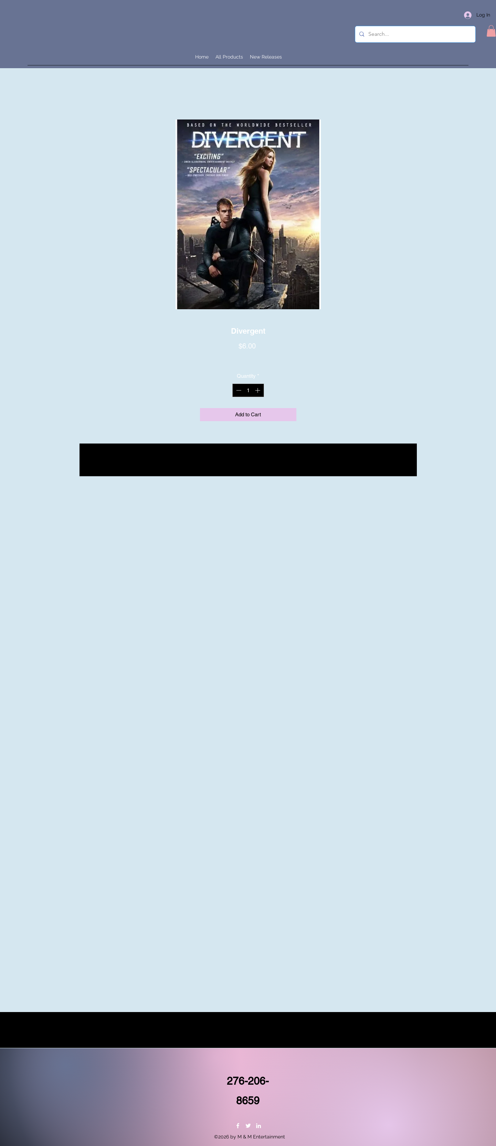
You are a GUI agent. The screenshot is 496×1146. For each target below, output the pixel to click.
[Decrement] (238, 390)
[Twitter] (248, 1125)
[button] (491, 31)
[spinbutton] (248, 390)
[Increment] (258, 390)
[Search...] (414, 34)
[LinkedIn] (258, 1125)
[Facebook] (237, 1125)
